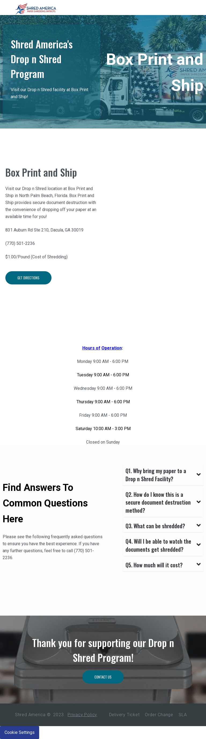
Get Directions (28, 282)
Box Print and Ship (41, 172)
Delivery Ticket (124, 714)
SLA (183, 714)
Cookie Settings (20, 732)
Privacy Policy (82, 714)
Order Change (159, 714)
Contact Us (103, 679)
